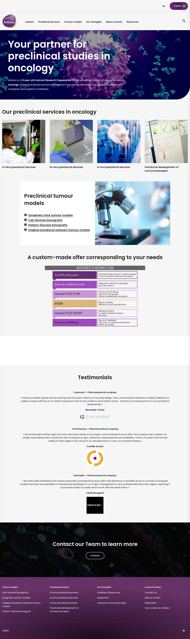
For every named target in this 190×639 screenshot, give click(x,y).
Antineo (29, 21)
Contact (178, 6)
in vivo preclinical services (63, 602)
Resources (132, 21)
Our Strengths (94, 21)
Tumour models (73, 21)
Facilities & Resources (108, 592)
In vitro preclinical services (64, 592)
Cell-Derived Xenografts (45, 220)
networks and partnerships (111, 602)
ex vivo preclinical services (64, 597)
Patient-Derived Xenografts (47, 225)
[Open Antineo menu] (184, 6)
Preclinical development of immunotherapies (64, 610)
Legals (5, 630)
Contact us (151, 592)
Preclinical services (49, 21)
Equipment (103, 597)
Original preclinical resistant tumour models (59, 230)
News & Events (114, 21)
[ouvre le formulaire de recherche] (184, 21)
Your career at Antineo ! (157, 608)
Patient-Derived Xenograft (16, 611)
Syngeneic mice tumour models (50, 215)
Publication (151, 602)
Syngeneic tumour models (16, 597)
